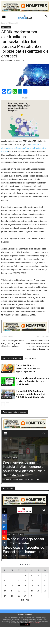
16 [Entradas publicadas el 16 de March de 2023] (25, 585)
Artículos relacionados (12, 358)
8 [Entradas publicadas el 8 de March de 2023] (18, 580)
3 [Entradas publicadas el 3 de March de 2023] (31, 575)
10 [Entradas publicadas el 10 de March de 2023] (32, 580)
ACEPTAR (25, 624)
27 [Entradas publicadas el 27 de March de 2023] (5, 596)
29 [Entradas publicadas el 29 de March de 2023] (19, 596)
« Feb (22, 600)
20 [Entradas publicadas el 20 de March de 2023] (5, 590)
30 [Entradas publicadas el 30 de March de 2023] (25, 596)
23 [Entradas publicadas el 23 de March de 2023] (25, 590)
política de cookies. (34, 623)
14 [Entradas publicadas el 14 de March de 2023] (12, 585)
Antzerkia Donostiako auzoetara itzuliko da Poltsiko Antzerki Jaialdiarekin (32, 381)
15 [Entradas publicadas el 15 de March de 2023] (19, 585)
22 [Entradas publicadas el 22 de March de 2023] (19, 590)
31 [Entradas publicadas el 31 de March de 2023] (32, 596)
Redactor (8, 61)
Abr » (28, 600)
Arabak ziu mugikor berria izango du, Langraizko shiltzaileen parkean (12, 343)
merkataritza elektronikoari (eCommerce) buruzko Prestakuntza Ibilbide (23, 148)
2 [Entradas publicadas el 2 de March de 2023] (25, 575)
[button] (46, 16)
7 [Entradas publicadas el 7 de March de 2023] (11, 580)
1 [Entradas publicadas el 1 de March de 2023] (18, 575)
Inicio (3, 23)
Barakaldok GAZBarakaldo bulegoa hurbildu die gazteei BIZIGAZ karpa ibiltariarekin (30, 394)
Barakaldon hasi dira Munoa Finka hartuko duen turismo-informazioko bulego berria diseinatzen (37, 344)
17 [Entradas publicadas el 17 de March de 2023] (32, 585)
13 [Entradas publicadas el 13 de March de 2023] (5, 585)
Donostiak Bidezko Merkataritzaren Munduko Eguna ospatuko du (29, 368)
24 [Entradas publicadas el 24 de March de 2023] (32, 590)
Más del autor (30, 358)
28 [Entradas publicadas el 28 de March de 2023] (12, 596)
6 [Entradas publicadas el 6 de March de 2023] (4, 580)
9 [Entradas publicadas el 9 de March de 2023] (25, 580)
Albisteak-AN (6, 27)
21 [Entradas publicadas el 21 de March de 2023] (12, 590)
